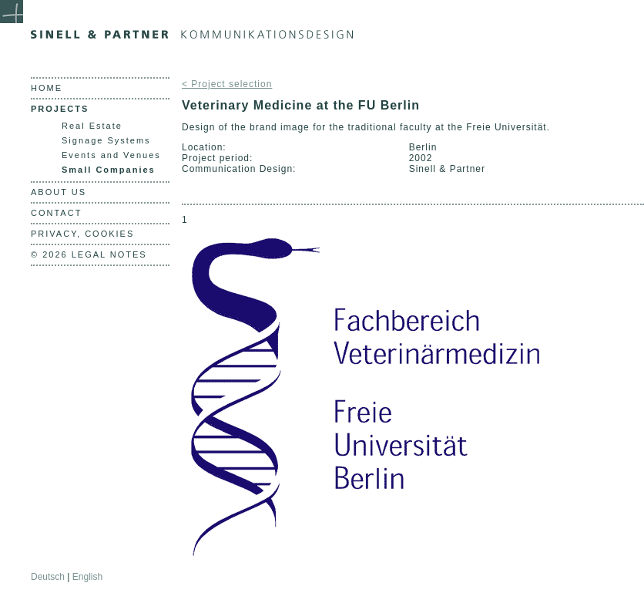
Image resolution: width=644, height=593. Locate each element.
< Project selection (227, 84)
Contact (56, 212)
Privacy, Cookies (82, 233)
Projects (60, 108)
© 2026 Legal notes (89, 254)
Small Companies (109, 169)
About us (58, 192)
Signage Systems (106, 140)
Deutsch (48, 576)
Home (46, 88)
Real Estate (92, 125)
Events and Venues (111, 155)
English (87, 576)
